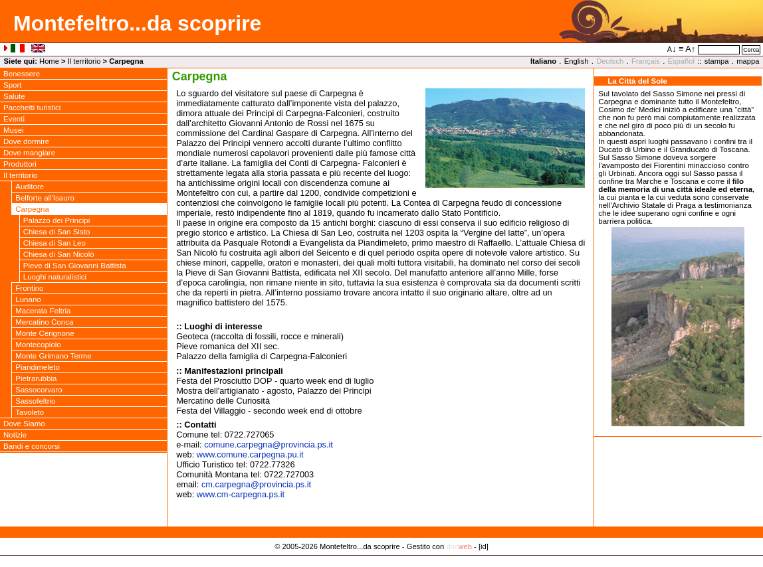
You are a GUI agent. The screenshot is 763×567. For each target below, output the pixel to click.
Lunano (28, 299)
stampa (717, 61)
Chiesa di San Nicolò (58, 254)
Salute (14, 96)
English (576, 61)
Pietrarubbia (35, 378)
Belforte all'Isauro (44, 198)
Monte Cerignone (44, 333)
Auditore (29, 187)
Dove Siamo (24, 424)
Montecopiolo (38, 345)
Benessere (21, 74)
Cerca (751, 49)
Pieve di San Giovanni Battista (74, 266)
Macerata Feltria (42, 311)
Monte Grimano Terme (53, 356)
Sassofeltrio (35, 401)
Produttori (20, 164)
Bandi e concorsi (31, 446)
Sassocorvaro (38, 390)
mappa (747, 61)
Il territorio (84, 61)
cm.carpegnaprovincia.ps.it (256, 484)
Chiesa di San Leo (54, 243)
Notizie (15, 435)
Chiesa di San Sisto (56, 232)
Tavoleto (29, 412)
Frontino (29, 288)
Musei (13, 130)
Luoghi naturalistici (54, 277)
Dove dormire (26, 141)
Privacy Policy (382, 560)
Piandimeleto (37, 367)
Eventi (14, 119)
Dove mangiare (29, 153)
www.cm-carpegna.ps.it (240, 494)
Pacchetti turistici (31, 108)
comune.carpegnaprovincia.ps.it (268, 444)
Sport (12, 85)
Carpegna (32, 209)
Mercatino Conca (44, 322)
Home (49, 61)
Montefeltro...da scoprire (137, 23)
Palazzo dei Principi (56, 220)
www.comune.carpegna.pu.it (250, 454)
